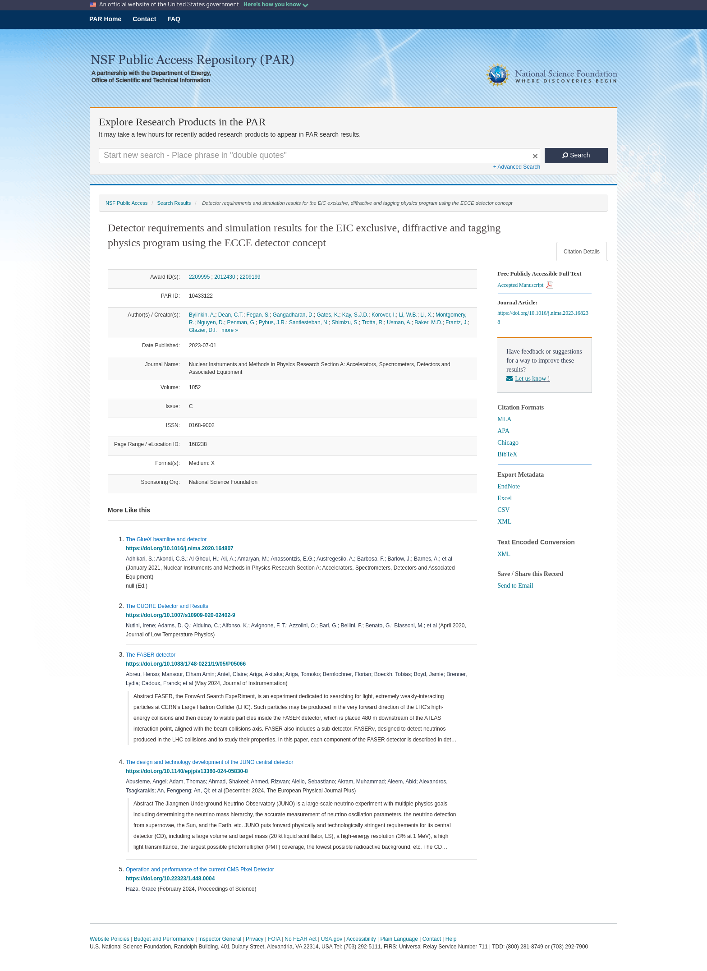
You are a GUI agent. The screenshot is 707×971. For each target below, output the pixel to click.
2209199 (249, 277)
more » (229, 330)
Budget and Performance (164, 939)
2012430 (224, 277)
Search (576, 155)
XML (504, 521)
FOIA (274, 939)
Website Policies (109, 939)
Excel (504, 498)
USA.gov (331, 939)
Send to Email (515, 585)
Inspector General (219, 939)
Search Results (174, 203)
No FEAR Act (301, 939)
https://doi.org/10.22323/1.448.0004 (172, 878)
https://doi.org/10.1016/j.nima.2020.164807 (181, 548)
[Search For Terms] (319, 155)
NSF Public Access (126, 203)
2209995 (199, 277)
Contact (144, 19)
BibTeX (507, 454)
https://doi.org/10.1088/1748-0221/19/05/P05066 (187, 664)
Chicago (508, 442)
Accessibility (361, 939)
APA (503, 431)
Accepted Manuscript (525, 285)
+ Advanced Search (516, 167)
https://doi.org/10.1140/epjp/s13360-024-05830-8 (188, 771)
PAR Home (105, 19)
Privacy (254, 939)
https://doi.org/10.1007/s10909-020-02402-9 (182, 615)
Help (451, 939)
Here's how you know (275, 4)
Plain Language (399, 939)
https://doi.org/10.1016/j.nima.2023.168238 (542, 317)
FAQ (173, 19)
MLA (504, 419)
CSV (503, 509)
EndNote (508, 486)
